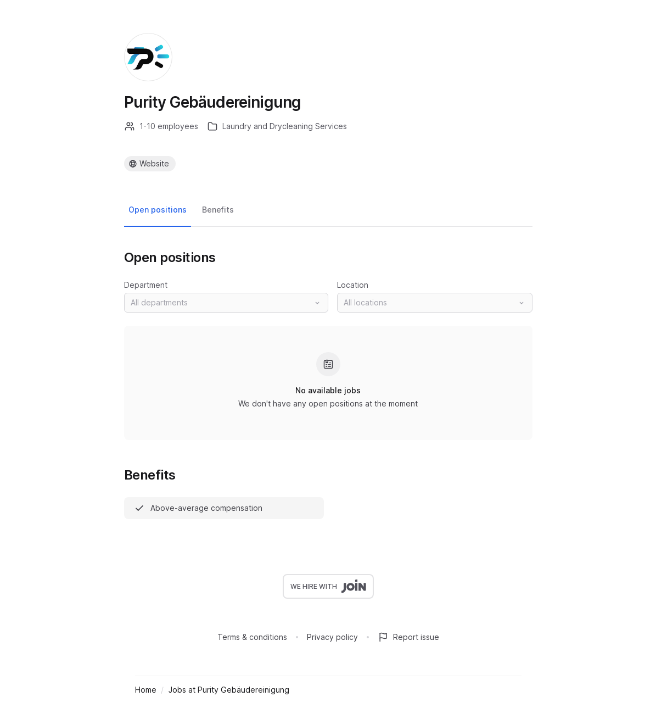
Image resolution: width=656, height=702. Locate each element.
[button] (226, 303)
